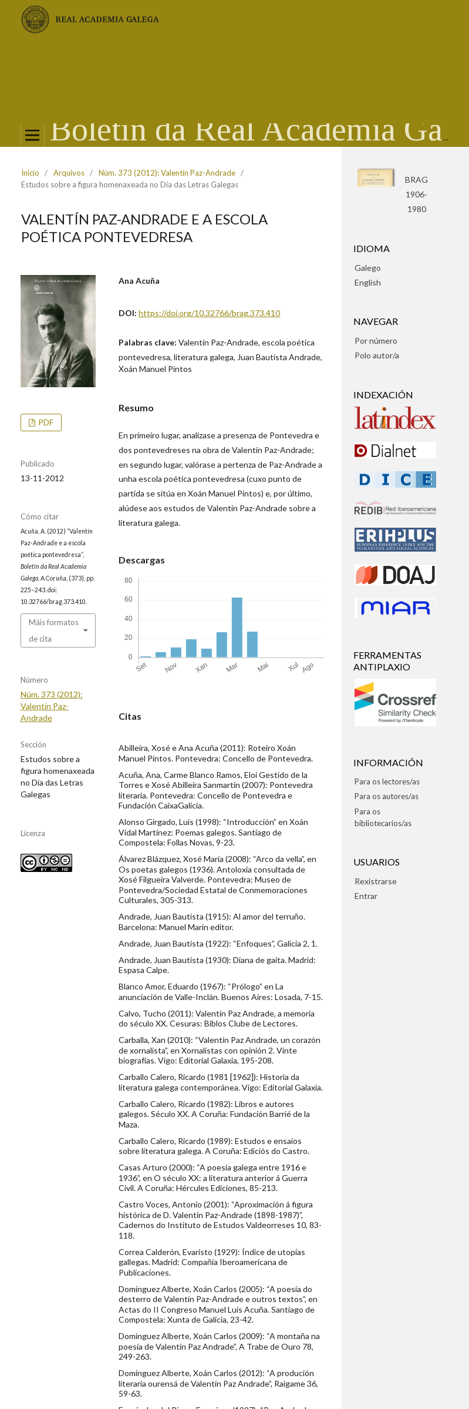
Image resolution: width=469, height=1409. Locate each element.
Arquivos (69, 172)
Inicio (30, 172)
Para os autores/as (387, 796)
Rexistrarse (376, 881)
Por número (376, 340)
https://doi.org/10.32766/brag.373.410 (209, 313)
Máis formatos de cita (54, 630)
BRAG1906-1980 (416, 194)
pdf (45, 422)
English (368, 282)
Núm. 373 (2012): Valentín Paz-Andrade (167, 172)
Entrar (366, 896)
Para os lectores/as (387, 781)
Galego (368, 268)
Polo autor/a (377, 355)
